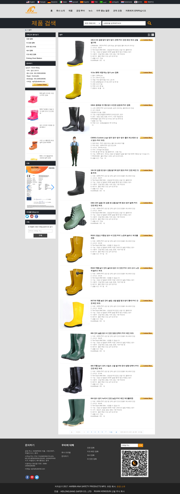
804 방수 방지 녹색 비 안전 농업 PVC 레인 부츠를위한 (112, 398)
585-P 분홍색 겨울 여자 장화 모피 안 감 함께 (47, 112)
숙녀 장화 (29, 50)
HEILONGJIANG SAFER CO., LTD (76, 491)
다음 (110, 432)
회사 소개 (60, 11)
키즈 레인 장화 (31, 54)
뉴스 (90, 11)
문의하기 (65, 456)
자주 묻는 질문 (102, 11)
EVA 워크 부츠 (31, 47)
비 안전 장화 (30, 43)
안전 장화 (29, 39)
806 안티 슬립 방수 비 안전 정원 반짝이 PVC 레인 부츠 (112, 333)
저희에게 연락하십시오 (136, 11)
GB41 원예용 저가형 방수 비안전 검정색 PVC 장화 (110, 105)
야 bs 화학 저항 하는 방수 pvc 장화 (104, 73)
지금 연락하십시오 (40, 84)
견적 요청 (117, 11)
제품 (70, 11)
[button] (52, 187)
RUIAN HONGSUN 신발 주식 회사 (109, 491)
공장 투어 (80, 11)
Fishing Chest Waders (34, 58)
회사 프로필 (66, 452)
